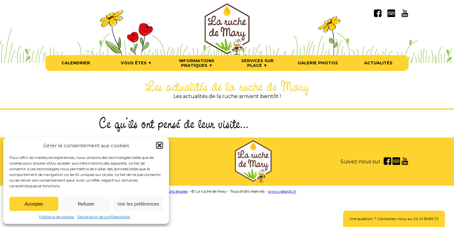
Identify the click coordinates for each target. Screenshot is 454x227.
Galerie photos (318, 63)
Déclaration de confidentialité (103, 216)
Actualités (378, 63)
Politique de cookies (56, 216)
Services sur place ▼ (257, 63)
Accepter (34, 204)
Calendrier (75, 63)
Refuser (86, 204)
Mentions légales (173, 191)
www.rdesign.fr (282, 191)
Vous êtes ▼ (136, 63)
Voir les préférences (138, 204)
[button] (159, 145)
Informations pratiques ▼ (196, 63)
